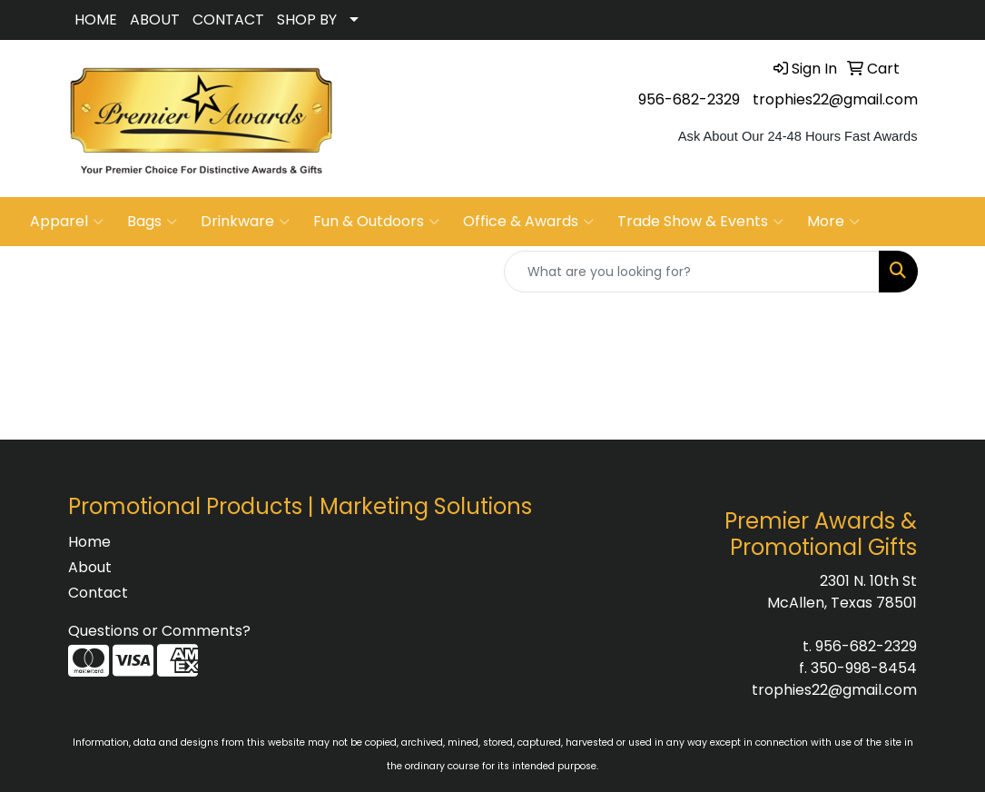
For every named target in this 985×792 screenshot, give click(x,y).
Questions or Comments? (159, 630)
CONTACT (228, 19)
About (90, 567)
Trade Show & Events (700, 222)
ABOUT (155, 19)
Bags (152, 222)
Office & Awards (528, 222)
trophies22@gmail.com (835, 99)
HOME (95, 19)
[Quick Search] (692, 271)
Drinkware (245, 222)
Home (89, 541)
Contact (98, 592)
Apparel (66, 222)
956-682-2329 (689, 99)
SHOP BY (307, 19)
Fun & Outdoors (376, 222)
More (833, 222)
